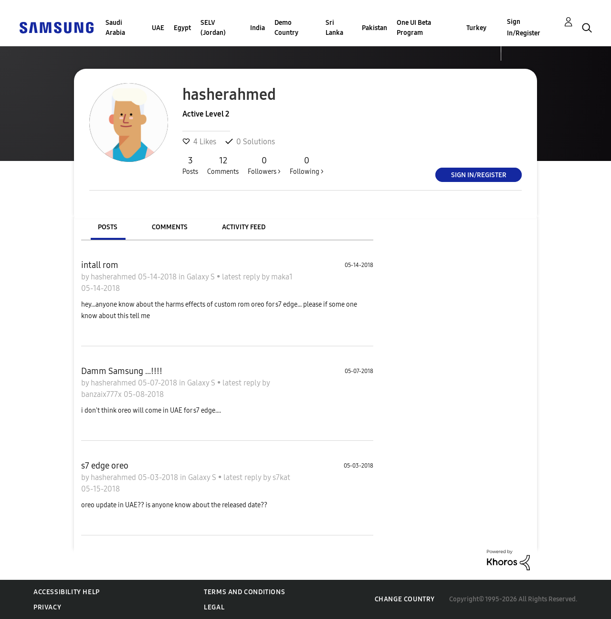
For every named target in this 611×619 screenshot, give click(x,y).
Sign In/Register (523, 27)
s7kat (281, 477)
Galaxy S (202, 276)
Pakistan (374, 28)
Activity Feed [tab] (243, 227)
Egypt (182, 28)
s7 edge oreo (104, 465)
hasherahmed (114, 276)
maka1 (282, 276)
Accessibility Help (66, 592)
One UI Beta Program (414, 28)
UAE (158, 28)
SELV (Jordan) (213, 28)
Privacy (47, 607)
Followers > (264, 165)
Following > (307, 165)
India (257, 28)
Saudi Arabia (115, 28)
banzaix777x (102, 394)
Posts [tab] (107, 227)
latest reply (242, 276)
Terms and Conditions (244, 592)
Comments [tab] (170, 227)
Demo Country (286, 28)
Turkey (476, 28)
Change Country (405, 599)
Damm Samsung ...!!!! (121, 371)
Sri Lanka (334, 28)
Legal (214, 607)
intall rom (99, 265)
